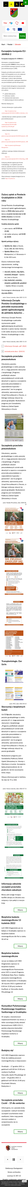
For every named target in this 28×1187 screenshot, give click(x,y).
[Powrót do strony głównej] (3, 44)
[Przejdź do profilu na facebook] (8, 29)
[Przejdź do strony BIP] (5, 23)
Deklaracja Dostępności (14, 1168)
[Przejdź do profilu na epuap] (11, 23)
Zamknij (24, 1181)
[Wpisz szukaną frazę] (10, 36)
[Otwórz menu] (25, 2)
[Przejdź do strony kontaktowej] (14, 29)
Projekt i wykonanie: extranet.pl (14, 1179)
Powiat (9, 44)
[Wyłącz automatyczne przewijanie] (14, 1159)
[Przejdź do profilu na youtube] (23, 23)
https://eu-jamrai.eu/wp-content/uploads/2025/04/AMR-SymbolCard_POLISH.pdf (9, 124)
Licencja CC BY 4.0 (14, 1176)
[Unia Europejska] (20, 29)
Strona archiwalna (14, 1172)
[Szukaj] (22, 36)
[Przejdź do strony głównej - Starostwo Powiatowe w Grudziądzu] (14, 13)
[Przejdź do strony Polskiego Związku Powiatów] (17, 23)
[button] (14, 441)
